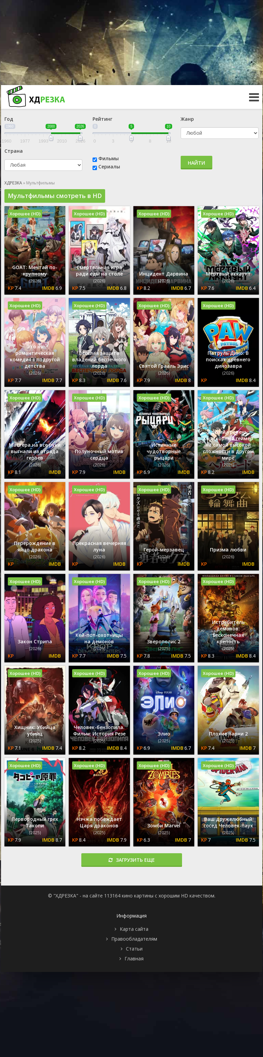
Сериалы (109, 166)
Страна (13, 151)
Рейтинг (102, 119)
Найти (196, 163)
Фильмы (108, 158)
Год (8, 119)
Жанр (187, 119)
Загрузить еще (132, 860)
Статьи (134, 948)
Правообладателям (134, 939)
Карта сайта (134, 929)
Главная (134, 958)
